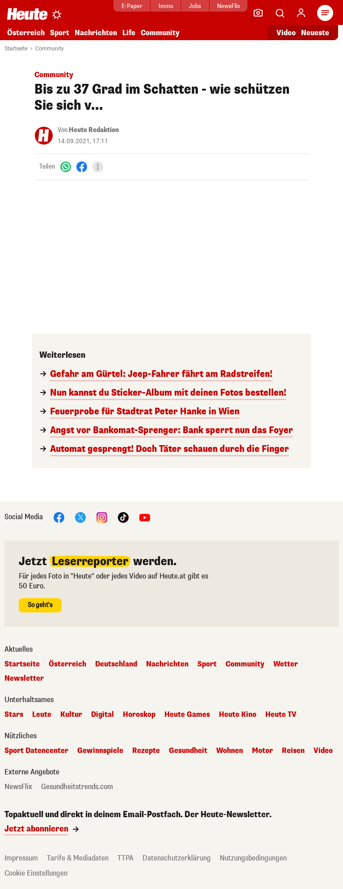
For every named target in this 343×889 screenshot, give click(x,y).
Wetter (285, 664)
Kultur (71, 714)
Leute (41, 714)
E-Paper (124, 6)
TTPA (125, 858)
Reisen (293, 750)
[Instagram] (101, 516)
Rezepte (146, 750)
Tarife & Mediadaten (78, 858)
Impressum (21, 858)
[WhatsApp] (65, 166)
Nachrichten (96, 32)
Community (160, 32)
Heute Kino (237, 714)
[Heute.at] (27, 14)
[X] (80, 516)
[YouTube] (144, 516)
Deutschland (116, 664)
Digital (102, 714)
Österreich (26, 32)
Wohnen (229, 750)
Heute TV (281, 714)
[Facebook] (81, 166)
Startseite (15, 48)
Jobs (187, 6)
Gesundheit (188, 750)
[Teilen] (97, 166)
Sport (59, 32)
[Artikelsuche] (279, 13)
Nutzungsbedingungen (253, 858)
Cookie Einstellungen (35, 873)
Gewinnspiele (100, 750)
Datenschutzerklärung (176, 858)
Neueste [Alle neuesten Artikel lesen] (315, 32)
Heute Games (187, 714)
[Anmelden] (301, 13)
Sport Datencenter (36, 750)
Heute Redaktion (94, 130)
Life (128, 32)
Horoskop (139, 714)
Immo (158, 6)
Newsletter (24, 678)
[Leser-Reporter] (258, 13)
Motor (262, 750)
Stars (13, 714)
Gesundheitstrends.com (77, 786)
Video (323, 750)
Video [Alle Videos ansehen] (286, 32)
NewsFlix (220, 6)
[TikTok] (123, 516)
